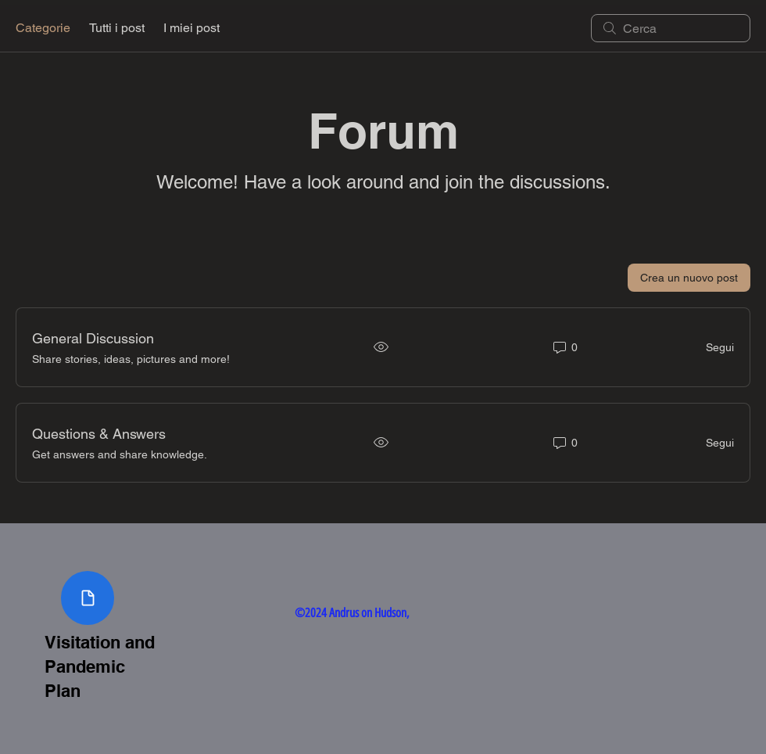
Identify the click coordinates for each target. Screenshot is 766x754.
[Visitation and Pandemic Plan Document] (87, 598)
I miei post (191, 27)
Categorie (43, 27)
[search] (670, 28)
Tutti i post (117, 27)
